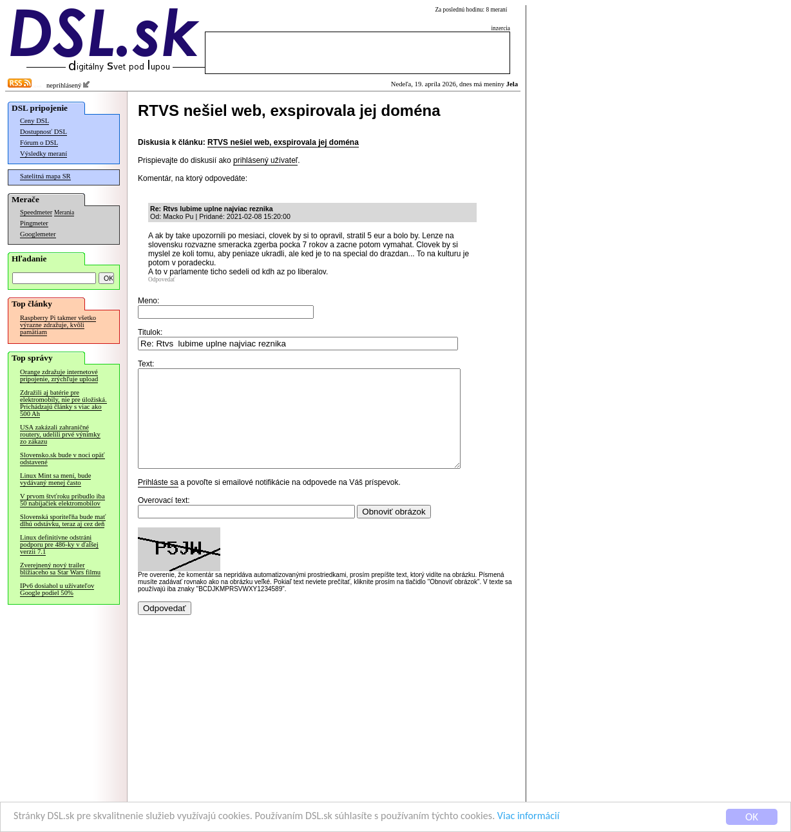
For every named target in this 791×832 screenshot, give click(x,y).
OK (751, 817)
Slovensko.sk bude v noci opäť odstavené (62, 458)
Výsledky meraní (43, 153)
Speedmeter (36, 212)
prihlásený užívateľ (265, 160)
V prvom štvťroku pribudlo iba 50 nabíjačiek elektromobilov (62, 500)
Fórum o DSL (39, 142)
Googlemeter (38, 234)
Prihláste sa (158, 501)
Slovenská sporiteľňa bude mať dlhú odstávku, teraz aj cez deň (63, 520)
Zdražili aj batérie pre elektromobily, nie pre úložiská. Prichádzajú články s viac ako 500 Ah (63, 403)
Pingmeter (34, 223)
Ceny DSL (34, 120)
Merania (64, 212)
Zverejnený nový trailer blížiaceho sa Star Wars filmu (60, 569)
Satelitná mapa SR (45, 176)
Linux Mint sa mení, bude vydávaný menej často (55, 479)
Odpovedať (161, 279)
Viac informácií (556, 816)
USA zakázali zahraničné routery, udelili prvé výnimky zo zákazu (60, 434)
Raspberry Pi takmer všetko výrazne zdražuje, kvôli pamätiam (58, 325)
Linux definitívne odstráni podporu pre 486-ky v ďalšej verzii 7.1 (59, 544)
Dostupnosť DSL (43, 131)
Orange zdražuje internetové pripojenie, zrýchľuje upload (59, 375)
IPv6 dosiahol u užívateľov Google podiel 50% (57, 589)
